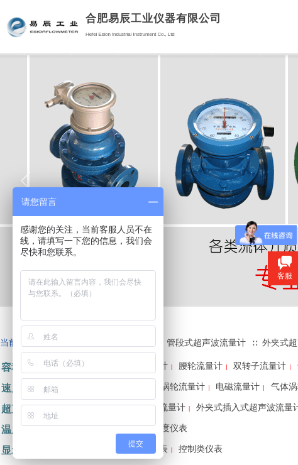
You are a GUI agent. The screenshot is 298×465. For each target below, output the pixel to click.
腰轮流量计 (201, 366)
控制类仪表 (201, 449)
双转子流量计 (259, 366)
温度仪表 (169, 428)
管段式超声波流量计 (206, 342)
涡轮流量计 (183, 386)
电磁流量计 (238, 386)
